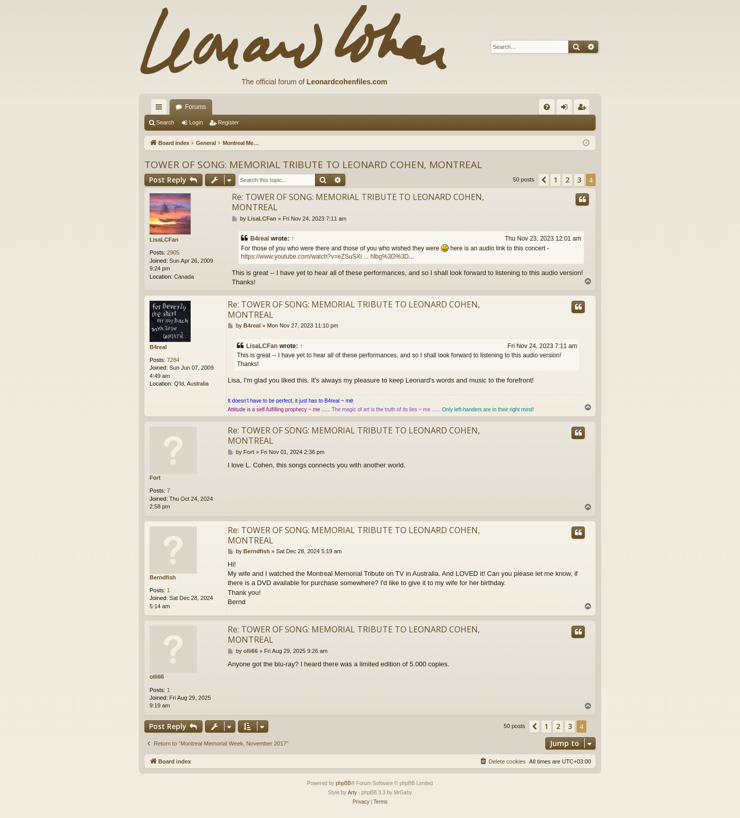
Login (196, 122)
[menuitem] (546, 107)
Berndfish (163, 577)
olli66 (157, 677)
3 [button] (579, 180)
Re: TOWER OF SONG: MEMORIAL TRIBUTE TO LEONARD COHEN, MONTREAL (358, 202)
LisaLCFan (164, 240)
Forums (195, 107)
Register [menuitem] (584, 109)
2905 (173, 252)
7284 (173, 360)
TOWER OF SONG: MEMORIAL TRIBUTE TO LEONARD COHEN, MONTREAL (313, 164)
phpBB (343, 783)
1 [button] (555, 180)
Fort (155, 478)
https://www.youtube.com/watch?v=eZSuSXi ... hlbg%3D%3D (325, 256)
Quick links (160, 109)
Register (228, 122)
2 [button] (567, 180)
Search (165, 122)
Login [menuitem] (566, 109)
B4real (259, 238)
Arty (352, 792)
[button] (544, 180)
